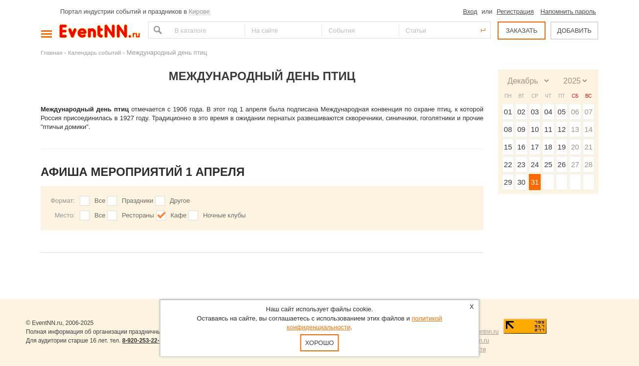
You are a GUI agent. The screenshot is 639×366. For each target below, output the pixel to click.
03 (535, 112)
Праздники (137, 200)
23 (521, 164)
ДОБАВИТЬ (574, 30)
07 (588, 112)
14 (588, 129)
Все (99, 200)
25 (548, 164)
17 (535, 147)
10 (535, 129)
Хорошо (319, 342)
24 (535, 164)
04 (548, 112)
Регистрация (515, 11)
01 (508, 112)
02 (521, 112)
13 (575, 129)
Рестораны (138, 215)
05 (562, 112)
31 (535, 182)
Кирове (199, 11)
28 (588, 164)
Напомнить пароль (568, 11)
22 (508, 164)
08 (508, 129)
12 (562, 129)
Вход (470, 11)
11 (548, 129)
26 (562, 164)
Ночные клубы (224, 215)
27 (575, 164)
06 (575, 112)
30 (521, 182)
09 (521, 129)
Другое (180, 200)
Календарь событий (94, 52)
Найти (156, 30)
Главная (51, 52)
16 (521, 147)
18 (548, 147)
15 (508, 147)
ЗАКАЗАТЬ (522, 30)
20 (575, 147)
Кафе (179, 215)
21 (588, 147)
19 (562, 147)
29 (508, 182)
